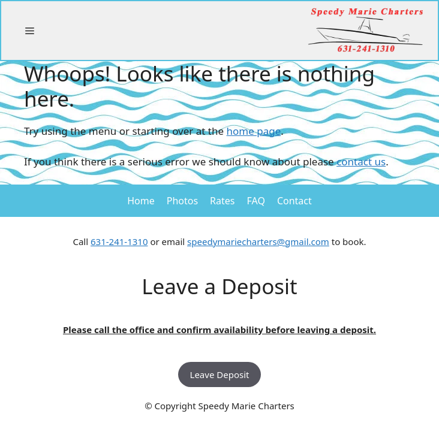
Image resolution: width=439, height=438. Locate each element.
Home (141, 200)
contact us (361, 161)
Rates (222, 200)
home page (254, 131)
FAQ (256, 200)
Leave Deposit (219, 374)
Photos (182, 200)
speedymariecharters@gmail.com (258, 241)
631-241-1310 (119, 241)
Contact (294, 200)
